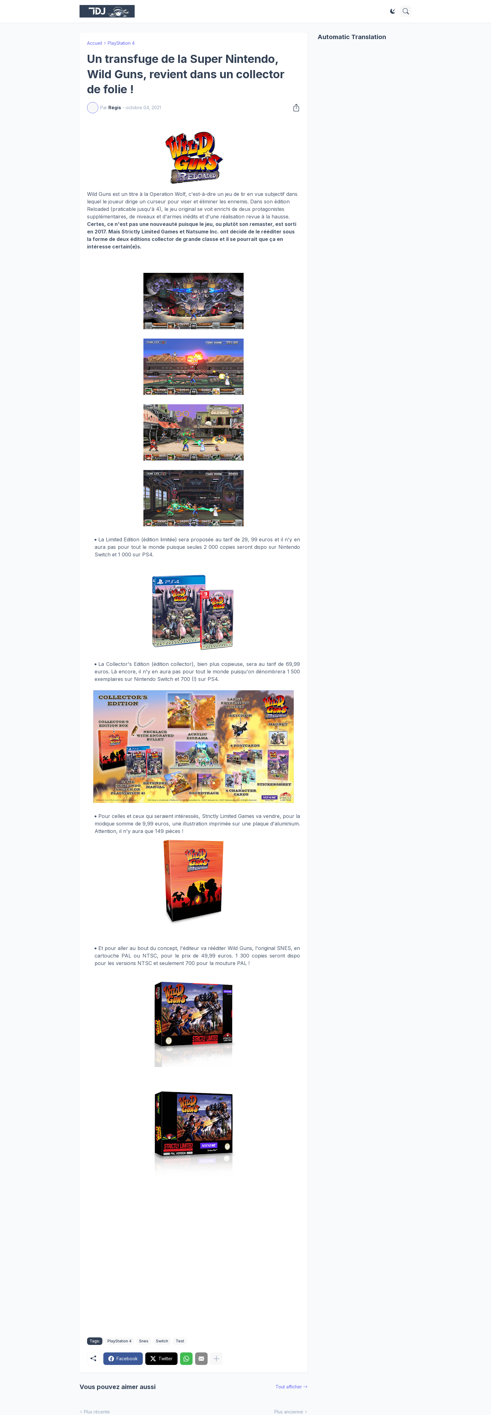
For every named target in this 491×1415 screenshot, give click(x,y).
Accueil (94, 43)
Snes (143, 1341)
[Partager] (294, 107)
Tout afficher (289, 1386)
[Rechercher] (405, 11)
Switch (162, 1341)
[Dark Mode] (392, 11)
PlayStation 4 (121, 43)
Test (180, 1341)
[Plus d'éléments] (216, 1358)
